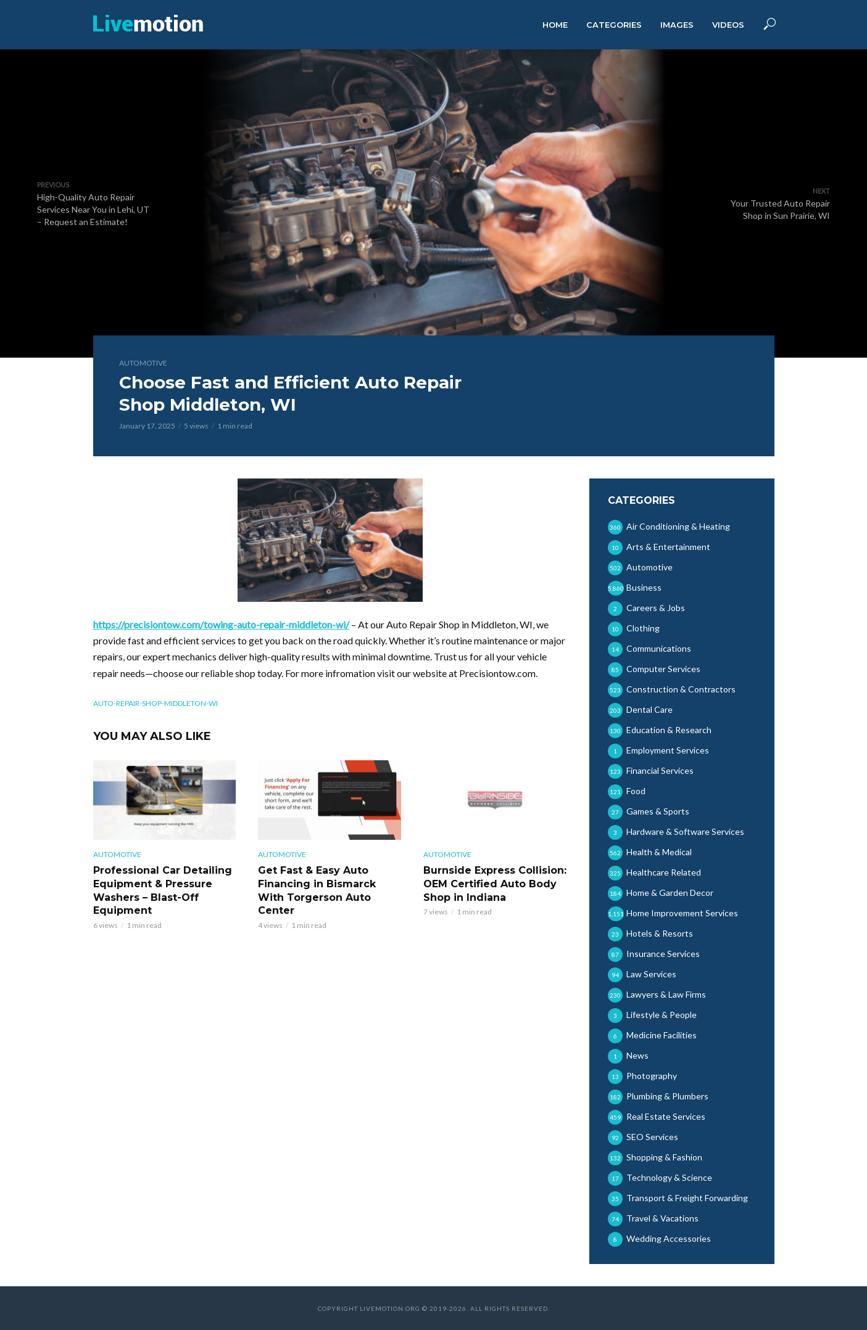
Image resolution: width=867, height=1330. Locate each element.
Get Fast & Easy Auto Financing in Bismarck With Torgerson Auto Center (317, 890)
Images (677, 25)
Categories (614, 25)
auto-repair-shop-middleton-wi (155, 703)
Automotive (143, 362)
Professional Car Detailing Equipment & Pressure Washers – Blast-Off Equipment (162, 890)
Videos (728, 25)
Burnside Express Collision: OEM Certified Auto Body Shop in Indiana (494, 883)
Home (555, 25)
